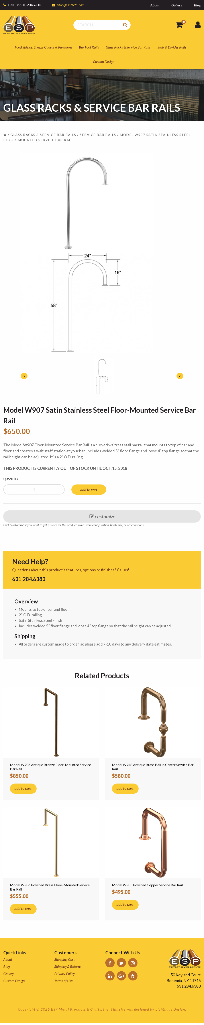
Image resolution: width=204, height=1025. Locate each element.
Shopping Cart (64, 961)
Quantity (10, 479)
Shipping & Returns (67, 969)
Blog (197, 5)
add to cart (88, 489)
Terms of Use (63, 983)
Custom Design (103, 61)
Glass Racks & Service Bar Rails (128, 47)
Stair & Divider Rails (171, 47)
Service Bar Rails (98, 135)
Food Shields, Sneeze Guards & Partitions (43, 47)
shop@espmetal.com (71, 5)
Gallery (176, 5)
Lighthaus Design (170, 1011)
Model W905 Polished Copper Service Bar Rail (147, 887)
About (155, 5)
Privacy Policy (64, 976)
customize (102, 516)
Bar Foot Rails (89, 47)
